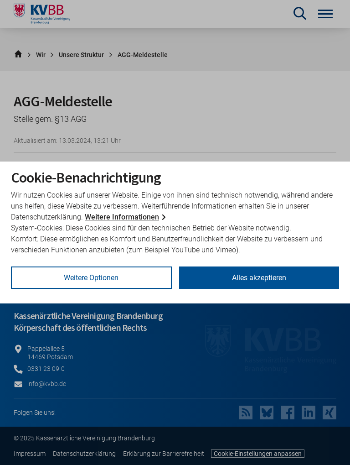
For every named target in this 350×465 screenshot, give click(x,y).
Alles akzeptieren (259, 277)
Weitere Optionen (91, 277)
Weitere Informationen (122, 217)
